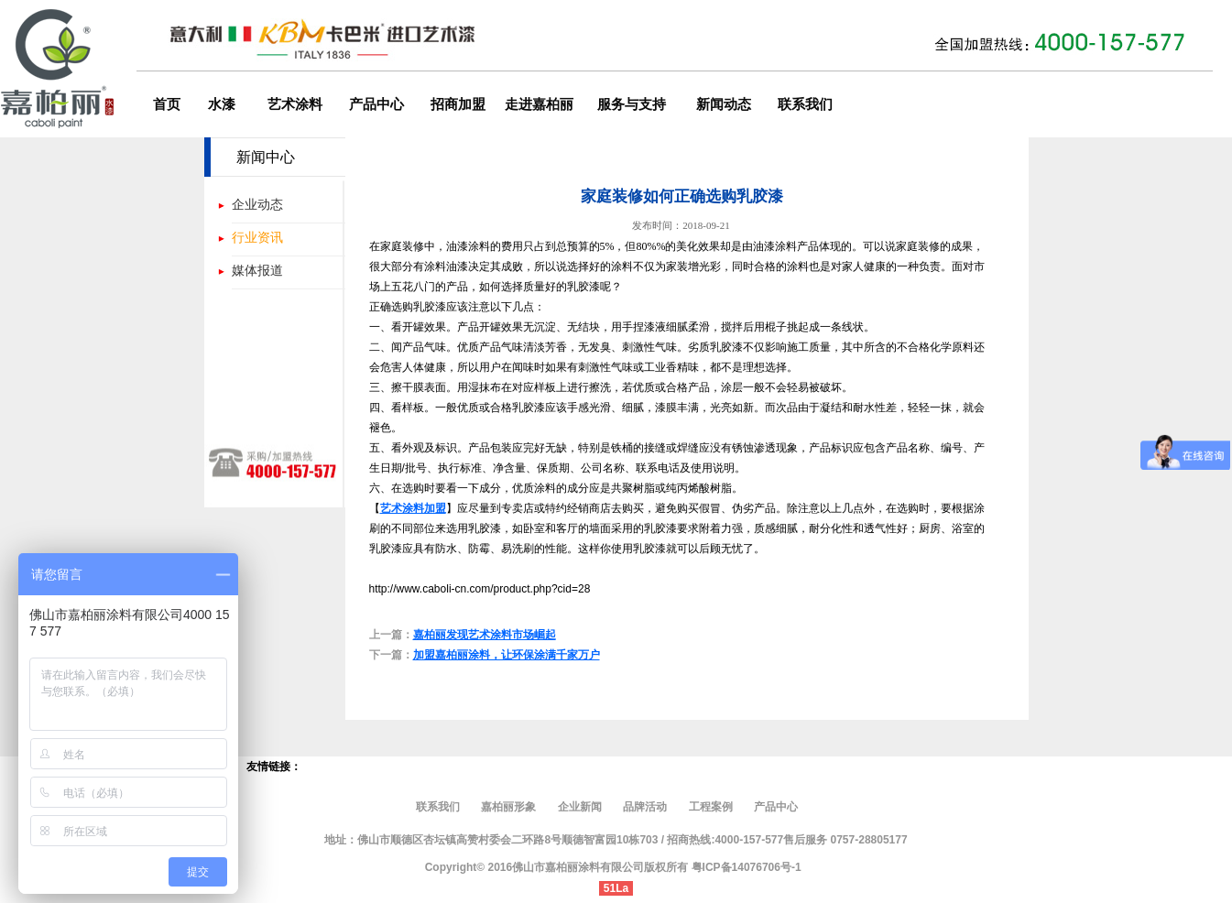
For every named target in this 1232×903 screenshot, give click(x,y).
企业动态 (257, 204)
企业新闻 (580, 806)
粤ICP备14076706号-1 (746, 867)
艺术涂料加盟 (413, 508)
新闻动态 (723, 104)
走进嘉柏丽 (539, 104)
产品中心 (376, 104)
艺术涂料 (294, 104)
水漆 (221, 104)
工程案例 (711, 806)
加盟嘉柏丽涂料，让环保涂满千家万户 (506, 654)
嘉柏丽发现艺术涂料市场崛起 (484, 634)
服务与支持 (631, 104)
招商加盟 (458, 104)
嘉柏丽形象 (510, 806)
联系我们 (805, 104)
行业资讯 (257, 237)
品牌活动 (645, 806)
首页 (166, 104)
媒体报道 (257, 270)
